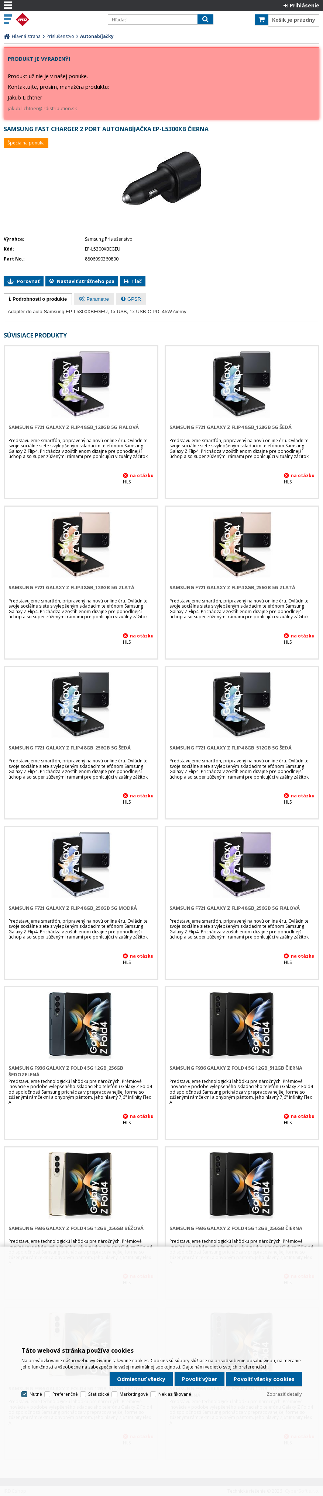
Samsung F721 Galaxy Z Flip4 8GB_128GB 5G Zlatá (71, 587)
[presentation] (38, 299)
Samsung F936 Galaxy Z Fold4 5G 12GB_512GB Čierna (235, 1068)
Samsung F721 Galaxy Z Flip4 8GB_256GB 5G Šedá (69, 747)
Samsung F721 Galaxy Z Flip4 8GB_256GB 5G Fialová (234, 908)
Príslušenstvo (60, 36)
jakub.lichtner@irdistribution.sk (42, 108)
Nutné (36, 1394)
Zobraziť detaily (284, 1394)
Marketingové (134, 1394)
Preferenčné (65, 1394)
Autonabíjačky (97, 36)
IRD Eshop (58, 20)
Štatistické (98, 1394)
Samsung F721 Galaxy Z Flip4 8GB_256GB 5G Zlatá (232, 587)
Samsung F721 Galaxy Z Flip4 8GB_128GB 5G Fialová (73, 427)
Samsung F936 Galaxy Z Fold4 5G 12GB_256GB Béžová (76, 1228)
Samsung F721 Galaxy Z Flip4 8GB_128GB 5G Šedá (230, 427)
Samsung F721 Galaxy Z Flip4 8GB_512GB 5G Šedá (230, 747)
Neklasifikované (174, 1394)
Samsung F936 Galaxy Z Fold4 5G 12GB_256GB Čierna (235, 1228)
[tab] (38, 299)
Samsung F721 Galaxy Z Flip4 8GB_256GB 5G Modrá (72, 908)
